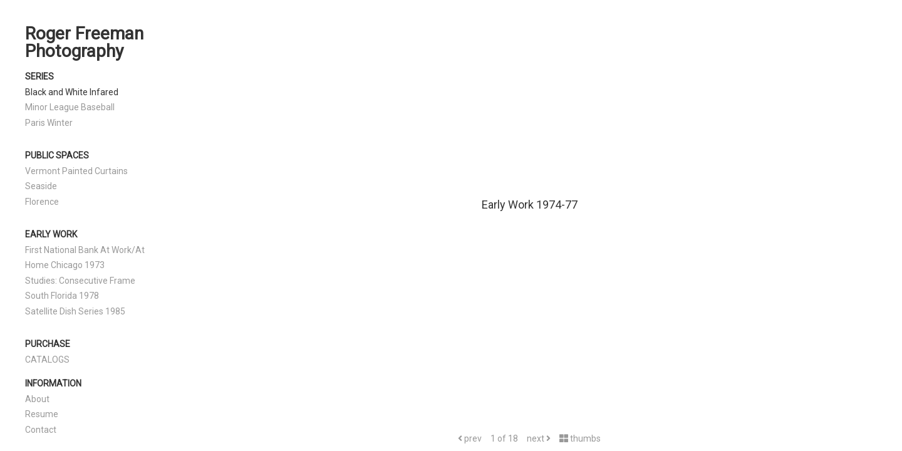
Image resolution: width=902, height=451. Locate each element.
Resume (41, 414)
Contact (40, 430)
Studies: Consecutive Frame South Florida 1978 (80, 288)
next (539, 438)
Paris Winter (49, 123)
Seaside (41, 186)
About (37, 399)
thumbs (580, 438)
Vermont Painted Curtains (76, 171)
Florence (42, 202)
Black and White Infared (71, 92)
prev (470, 438)
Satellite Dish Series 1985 (75, 311)
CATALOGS (47, 360)
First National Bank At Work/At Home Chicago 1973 (85, 258)
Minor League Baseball (70, 107)
